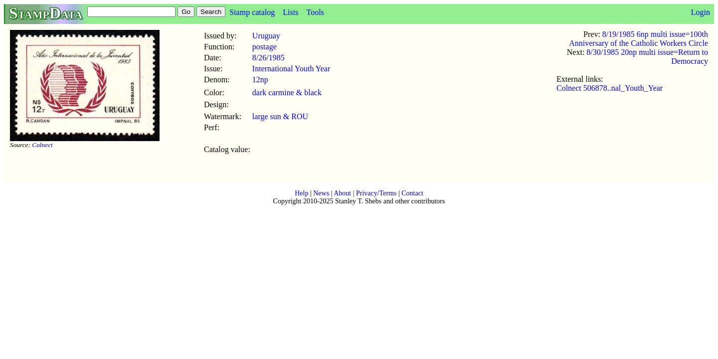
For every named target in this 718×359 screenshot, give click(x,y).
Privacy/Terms (376, 193)
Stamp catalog (252, 12)
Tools (315, 12)
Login (700, 12)
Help (301, 193)
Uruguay (266, 35)
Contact (412, 193)
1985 (277, 57)
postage (264, 46)
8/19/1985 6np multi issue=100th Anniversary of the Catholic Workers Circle (638, 38)
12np (260, 79)
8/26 (259, 57)
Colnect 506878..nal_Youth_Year (609, 88)
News (321, 193)
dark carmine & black (287, 92)
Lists (290, 12)
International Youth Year (291, 68)
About (342, 193)
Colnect (42, 145)
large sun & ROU (280, 116)
